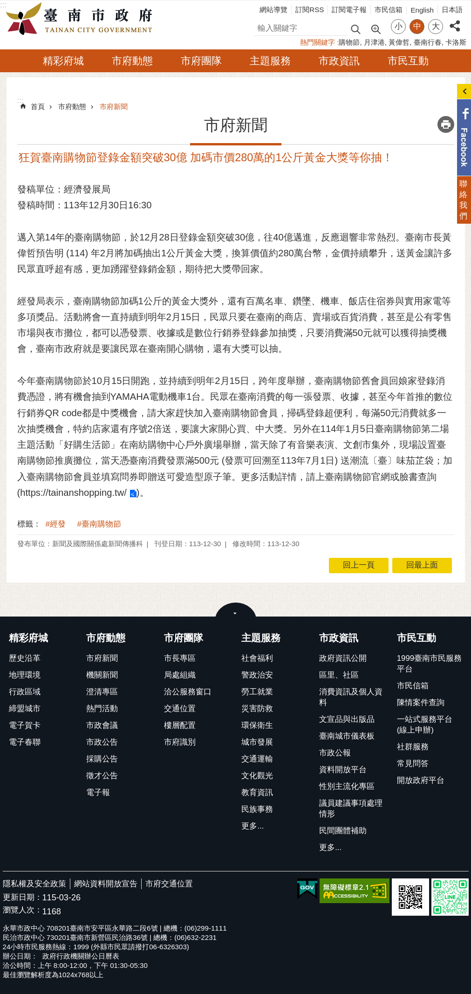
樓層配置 (180, 725)
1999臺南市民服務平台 (429, 663)
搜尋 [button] (355, 28)
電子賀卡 (25, 725)
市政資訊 (339, 61)
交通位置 (180, 708)
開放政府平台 (420, 780)
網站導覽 (273, 10)
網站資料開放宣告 (105, 883)
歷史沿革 (25, 658)
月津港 (374, 42)
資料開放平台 (343, 769)
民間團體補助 (343, 830)
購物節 (349, 42)
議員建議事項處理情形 (350, 808)
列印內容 (445, 124)
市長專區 (180, 658)
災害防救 (257, 708)
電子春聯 (25, 742)
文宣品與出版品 (347, 719)
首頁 (38, 106)
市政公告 (102, 742)
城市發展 (257, 742)
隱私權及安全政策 (34, 883)
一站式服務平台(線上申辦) (424, 724)
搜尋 (262, 26)
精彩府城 (63, 61)
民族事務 (257, 809)
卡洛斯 (455, 42)
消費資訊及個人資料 (350, 697)
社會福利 (257, 658)
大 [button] (436, 26)
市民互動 (408, 61)
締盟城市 (25, 708)
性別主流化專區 (347, 786)
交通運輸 (257, 758)
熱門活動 (102, 708)
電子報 (98, 792)
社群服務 (413, 746)
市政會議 (102, 725)
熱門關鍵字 (317, 42)
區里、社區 (339, 675)
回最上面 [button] (422, 565)
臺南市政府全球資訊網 (81, 19)
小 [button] (399, 26)
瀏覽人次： (22, 910)
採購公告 (102, 758)
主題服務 (270, 61)
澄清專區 (102, 691)
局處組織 (180, 675)
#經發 (56, 524)
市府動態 (132, 61)
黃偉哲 (399, 42)
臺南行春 (428, 42)
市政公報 (335, 752)
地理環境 (25, 675)
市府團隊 (201, 61)
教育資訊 (257, 792)
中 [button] (417, 26)
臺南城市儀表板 (347, 736)
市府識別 (180, 742)
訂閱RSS (309, 10)
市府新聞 (114, 106)
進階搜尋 (375, 28)
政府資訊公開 (343, 658)
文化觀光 (257, 775)
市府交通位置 (169, 883)
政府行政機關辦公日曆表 (80, 956)
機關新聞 (102, 675)
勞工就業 (257, 691)
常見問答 (413, 763)
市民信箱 (389, 10)
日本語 (452, 10)
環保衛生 (257, 725)
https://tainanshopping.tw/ (73, 492)
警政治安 (257, 675)
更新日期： (22, 897)
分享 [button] (454, 21)
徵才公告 (102, 775)
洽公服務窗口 (188, 691)
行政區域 (25, 691)
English (422, 10)
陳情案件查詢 (420, 702)
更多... (252, 826)
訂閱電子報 (349, 10)
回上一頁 (359, 565)
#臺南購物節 (99, 524)
